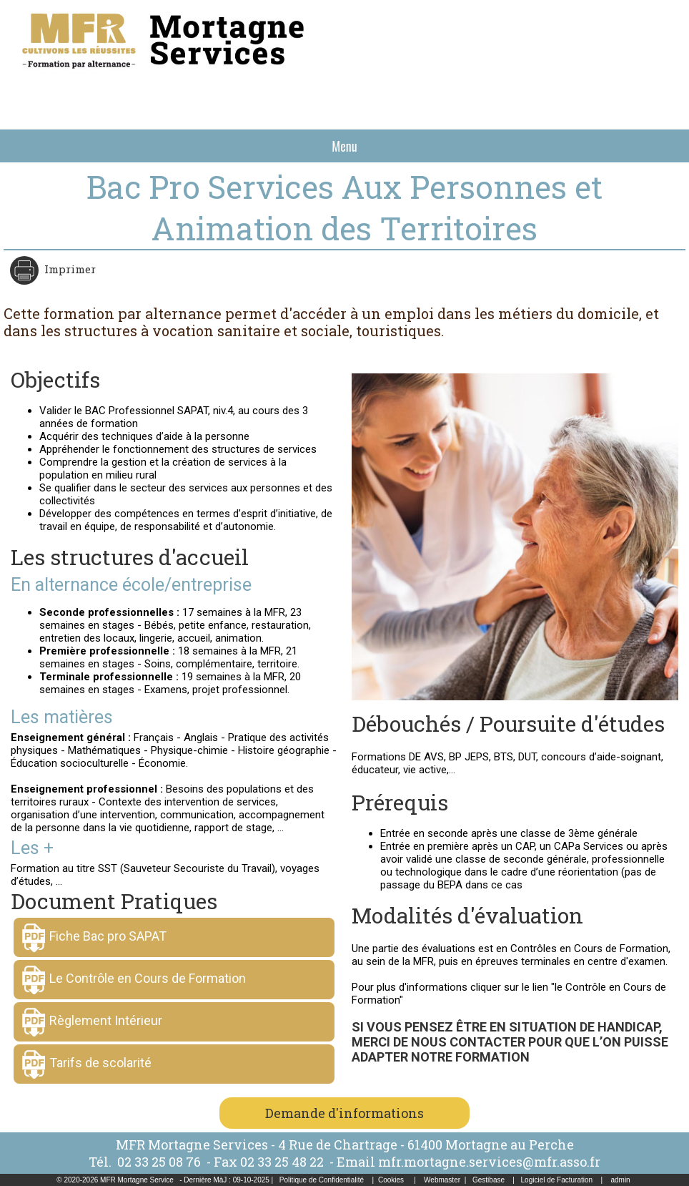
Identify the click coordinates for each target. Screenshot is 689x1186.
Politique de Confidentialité (321, 1180)
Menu (344, 146)
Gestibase (488, 1180)
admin (620, 1180)
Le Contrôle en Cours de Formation (147, 978)
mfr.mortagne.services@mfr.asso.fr (489, 1161)
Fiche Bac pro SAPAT (108, 936)
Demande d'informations (344, 1113)
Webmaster (442, 1180)
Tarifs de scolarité (100, 1062)
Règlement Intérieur (105, 1020)
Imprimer (69, 269)
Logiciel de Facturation (557, 1180)
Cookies (391, 1180)
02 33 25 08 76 (160, 1161)
